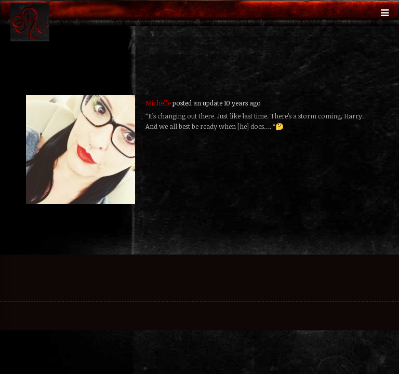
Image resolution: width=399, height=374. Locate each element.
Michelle (158, 103)
